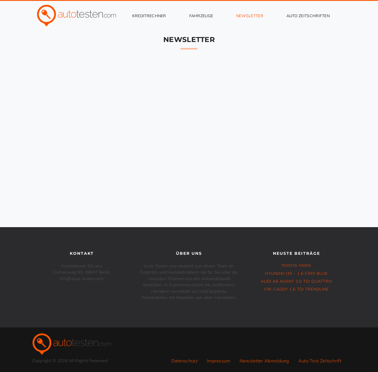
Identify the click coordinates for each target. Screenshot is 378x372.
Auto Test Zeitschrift (319, 361)
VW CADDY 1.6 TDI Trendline (296, 289)
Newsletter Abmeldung (264, 361)
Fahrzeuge (201, 15)
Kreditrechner (149, 15)
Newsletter (249, 15)
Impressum (219, 361)
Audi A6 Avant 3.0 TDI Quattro (296, 281)
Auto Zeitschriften (308, 15)
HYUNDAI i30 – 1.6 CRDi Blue (296, 273)
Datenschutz (184, 361)
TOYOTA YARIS (296, 265)
